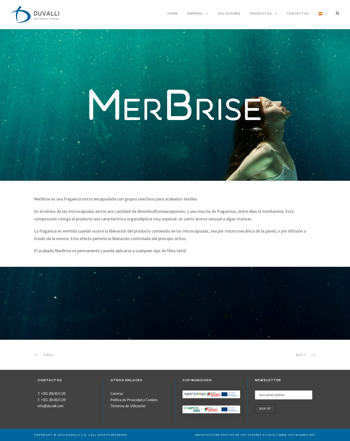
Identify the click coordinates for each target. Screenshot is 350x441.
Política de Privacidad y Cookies (134, 400)
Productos (261, 13)
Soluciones (229, 13)
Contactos (298, 13)
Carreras (116, 393)
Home (172, 13)
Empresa (195, 13)
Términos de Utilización (128, 406)
